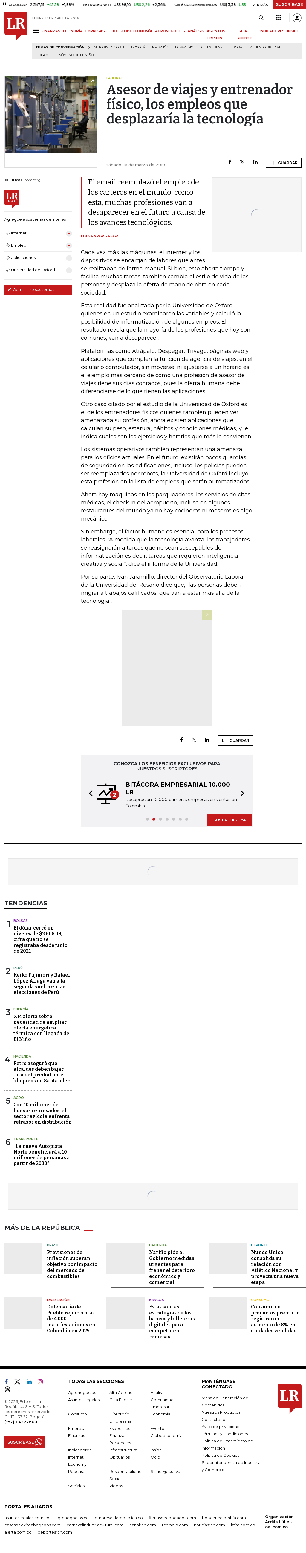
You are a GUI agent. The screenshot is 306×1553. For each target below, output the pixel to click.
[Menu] (37, 31)
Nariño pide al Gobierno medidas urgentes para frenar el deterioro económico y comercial (172, 1267)
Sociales (76, 1485)
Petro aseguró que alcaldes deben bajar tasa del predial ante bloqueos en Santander (41, 1072)
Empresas (77, 1428)
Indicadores (79, 1449)
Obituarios (119, 1457)
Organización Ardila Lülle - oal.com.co (279, 1521)
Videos (116, 1485)
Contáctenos (214, 1419)
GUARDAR (284, 162)
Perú (18, 968)
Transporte (25, 1139)
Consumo (260, 1300)
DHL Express (210, 47)
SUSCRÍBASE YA (229, 819)
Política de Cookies (220, 1455)
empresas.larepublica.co (119, 1517)
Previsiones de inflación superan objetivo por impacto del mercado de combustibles (72, 1264)
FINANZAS (51, 31)
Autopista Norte (109, 47)
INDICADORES (272, 31)
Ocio (155, 1457)
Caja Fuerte (120, 1399)
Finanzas (76, 1435)
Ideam (43, 55)
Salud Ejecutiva (165, 1471)
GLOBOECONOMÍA (136, 31)
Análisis (157, 1392)
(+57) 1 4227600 (20, 1421)
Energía (20, 1009)
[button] (89, 794)
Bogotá (138, 47)
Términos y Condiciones (225, 1433)
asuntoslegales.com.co (26, 1517)
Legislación (58, 1300)
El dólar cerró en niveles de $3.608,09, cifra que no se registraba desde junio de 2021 (40, 939)
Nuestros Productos (221, 1412)
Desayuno (184, 47)
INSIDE (293, 31)
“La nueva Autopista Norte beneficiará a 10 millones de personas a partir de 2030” (41, 1154)
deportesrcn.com (55, 1532)
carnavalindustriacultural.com (95, 1525)
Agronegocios (82, 1392)
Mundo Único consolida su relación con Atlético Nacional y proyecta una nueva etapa (275, 1267)
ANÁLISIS (196, 31)
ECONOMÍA (73, 31)
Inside (156, 1449)
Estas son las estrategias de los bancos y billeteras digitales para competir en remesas (172, 1322)
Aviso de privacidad (221, 1426)
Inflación (160, 47)
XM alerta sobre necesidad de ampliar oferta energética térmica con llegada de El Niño (41, 1028)
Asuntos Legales (84, 1399)
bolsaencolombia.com (224, 1517)
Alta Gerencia (122, 1392)
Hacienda (22, 1056)
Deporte (259, 1245)
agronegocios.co (72, 1517)
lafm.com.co (243, 1525)
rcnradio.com (175, 1525)
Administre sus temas (30, 289)
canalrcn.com (142, 1525)
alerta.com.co (18, 1532)
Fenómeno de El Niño (74, 55)
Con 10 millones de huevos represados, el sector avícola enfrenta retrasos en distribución (42, 1113)
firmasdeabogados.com (172, 1517)
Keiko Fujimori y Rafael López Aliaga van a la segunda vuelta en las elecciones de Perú (41, 983)
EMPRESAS (95, 31)
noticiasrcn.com (209, 1525)
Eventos (158, 1428)
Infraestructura (123, 1449)
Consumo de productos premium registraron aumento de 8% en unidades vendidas (275, 1319)
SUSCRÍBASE (289, 4)
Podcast (76, 1471)
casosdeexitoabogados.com (32, 1525)
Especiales (119, 1428)
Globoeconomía (167, 1435)
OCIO (112, 31)
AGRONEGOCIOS (170, 31)
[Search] (261, 18)
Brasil (53, 1245)
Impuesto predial (264, 47)
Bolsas (20, 921)
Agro (18, 1098)
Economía (160, 1414)
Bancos (156, 1300)
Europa (235, 47)
